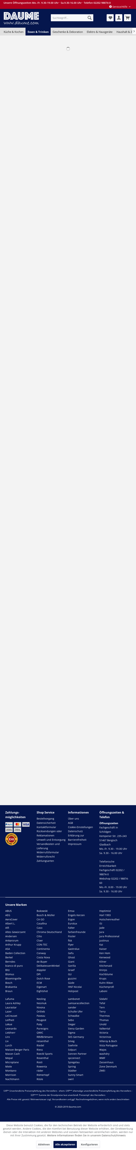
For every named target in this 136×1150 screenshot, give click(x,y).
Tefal (102, 1003)
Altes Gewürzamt (15, 932)
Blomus (9, 974)
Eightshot (42, 991)
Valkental (104, 1028)
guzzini (72, 978)
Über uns (73, 818)
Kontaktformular (46, 827)
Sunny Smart (75, 1075)
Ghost (71, 957)
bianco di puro (14, 965)
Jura (101, 932)
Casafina (42, 923)
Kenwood (104, 957)
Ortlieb (41, 1011)
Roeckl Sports (45, 1053)
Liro (7, 1037)
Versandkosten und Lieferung (48, 846)
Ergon (71, 919)
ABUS (8, 911)
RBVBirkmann (45, 1037)
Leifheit (9, 1020)
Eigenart (42, 987)
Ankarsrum (11, 940)
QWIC (40, 1032)
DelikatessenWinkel (48, 965)
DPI (39, 974)
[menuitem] (72, 17)
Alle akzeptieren (65, 1144)
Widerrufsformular (48, 852)
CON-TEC (42, 944)
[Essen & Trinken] (38, 32)
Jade (101, 927)
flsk (70, 940)
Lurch (8, 1045)
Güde (71, 982)
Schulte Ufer (75, 1011)
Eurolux (72, 923)
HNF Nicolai (75, 987)
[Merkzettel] (110, 17)
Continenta (43, 949)
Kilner (102, 961)
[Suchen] (89, 17)
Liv (6, 1041)
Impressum (74, 844)
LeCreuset (11, 1015)
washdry (104, 1053)
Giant (71, 961)
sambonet (74, 999)
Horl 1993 (105, 915)
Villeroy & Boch (108, 1041)
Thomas (104, 1020)
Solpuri (72, 1049)
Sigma (71, 1032)
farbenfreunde (77, 932)
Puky (39, 1024)
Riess (40, 1049)
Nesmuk (41, 1003)
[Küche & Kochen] (14, 32)
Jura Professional (109, 936)
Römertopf (43, 1075)
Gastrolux (73, 949)
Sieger (71, 1024)
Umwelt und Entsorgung (51, 839)
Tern (102, 1007)
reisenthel (43, 1041)
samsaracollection (78, 1003)
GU (70, 974)
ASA (7, 949)
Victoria (103, 1032)
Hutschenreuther (109, 919)
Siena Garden (76, 1028)
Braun (9, 991)
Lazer (8, 1011)
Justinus (104, 940)
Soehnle (73, 1045)
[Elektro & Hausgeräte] (99, 32)
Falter (71, 927)
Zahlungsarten (45, 860)
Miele (8, 1066)
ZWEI (102, 1070)
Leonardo (10, 1028)
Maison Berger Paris (17, 1049)
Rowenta (42, 1066)
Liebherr (10, 1032)
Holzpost (73, 991)
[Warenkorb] (127, 17)
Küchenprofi (106, 987)
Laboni (103, 991)
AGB (70, 823)
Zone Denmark (108, 1066)
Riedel (40, 1045)
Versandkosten (59, 1099)
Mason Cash (12, 1053)
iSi (100, 923)
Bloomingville (13, 978)
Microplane (12, 1062)
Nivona (41, 1007)
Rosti (39, 1062)
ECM (39, 982)
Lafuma (9, 999)
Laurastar (11, 1007)
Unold (102, 1024)
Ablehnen (44, 1144)
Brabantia (11, 987)
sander (72, 1007)
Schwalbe (73, 1015)
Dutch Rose (43, 978)
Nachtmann (12, 1079)
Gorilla (72, 965)
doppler (41, 970)
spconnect (74, 1058)
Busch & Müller (46, 915)
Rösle (40, 1079)
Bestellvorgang (45, 818)
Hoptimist (105, 911)
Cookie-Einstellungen (80, 827)
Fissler (72, 936)
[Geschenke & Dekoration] (68, 32)
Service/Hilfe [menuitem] (118, 6)
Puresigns (42, 1028)
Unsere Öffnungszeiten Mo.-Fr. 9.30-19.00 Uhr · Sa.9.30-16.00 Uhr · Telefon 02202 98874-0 (57, 2)
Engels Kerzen (76, 915)
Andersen (11, 936)
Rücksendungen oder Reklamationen (49, 833)
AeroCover (11, 919)
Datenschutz (75, 831)
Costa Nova (43, 957)
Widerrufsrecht (46, 856)
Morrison (10, 1075)
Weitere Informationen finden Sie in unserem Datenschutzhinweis (86, 1135)
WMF (102, 1058)
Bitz (7, 970)
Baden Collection (15, 953)
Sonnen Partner (77, 1053)
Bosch (8, 982)
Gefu (71, 953)
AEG (7, 915)
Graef (71, 970)
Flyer (71, 944)
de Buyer (42, 961)
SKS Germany (76, 1037)
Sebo (71, 1020)
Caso (39, 927)
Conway (41, 953)
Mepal (9, 1058)
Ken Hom (104, 953)
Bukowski (42, 911)
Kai (101, 944)
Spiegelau (74, 1062)
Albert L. (10, 923)
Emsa (71, 911)
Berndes (10, 961)
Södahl (103, 999)
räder (40, 1070)
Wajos (102, 1049)
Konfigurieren (89, 1144)
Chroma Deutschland (49, 932)
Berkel (9, 957)
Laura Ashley (13, 1003)
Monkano (10, 1070)
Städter (72, 1070)
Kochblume (106, 974)
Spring (72, 1066)
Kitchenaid (105, 965)
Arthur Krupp (13, 944)
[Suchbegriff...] (72, 17)
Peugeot (41, 1020)
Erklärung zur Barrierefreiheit (77, 837)
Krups (102, 978)
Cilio (39, 936)
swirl (71, 1079)
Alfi (7, 927)
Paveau (41, 1015)
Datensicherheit (46, 823)
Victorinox (105, 1037)
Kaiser (103, 949)
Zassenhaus (106, 1062)
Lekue (8, 1024)
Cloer (40, 940)
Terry (102, 1011)
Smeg (71, 1041)
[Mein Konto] (118, 17)
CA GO (40, 919)
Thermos (104, 1015)
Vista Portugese (108, 1045)
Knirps (103, 970)
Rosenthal (43, 1058)
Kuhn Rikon (106, 982)
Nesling (41, 999)
